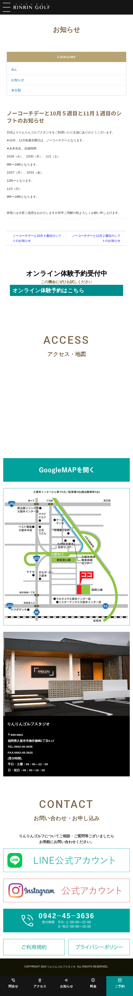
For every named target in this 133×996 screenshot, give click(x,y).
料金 (93, 986)
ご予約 (120, 986)
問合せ (13, 986)
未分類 (16, 90)
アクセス (39, 986)
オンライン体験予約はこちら (48, 290)
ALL (14, 69)
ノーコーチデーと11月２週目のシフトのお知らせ (96, 238)
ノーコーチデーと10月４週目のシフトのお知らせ (37, 238)
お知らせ (66, 986)
